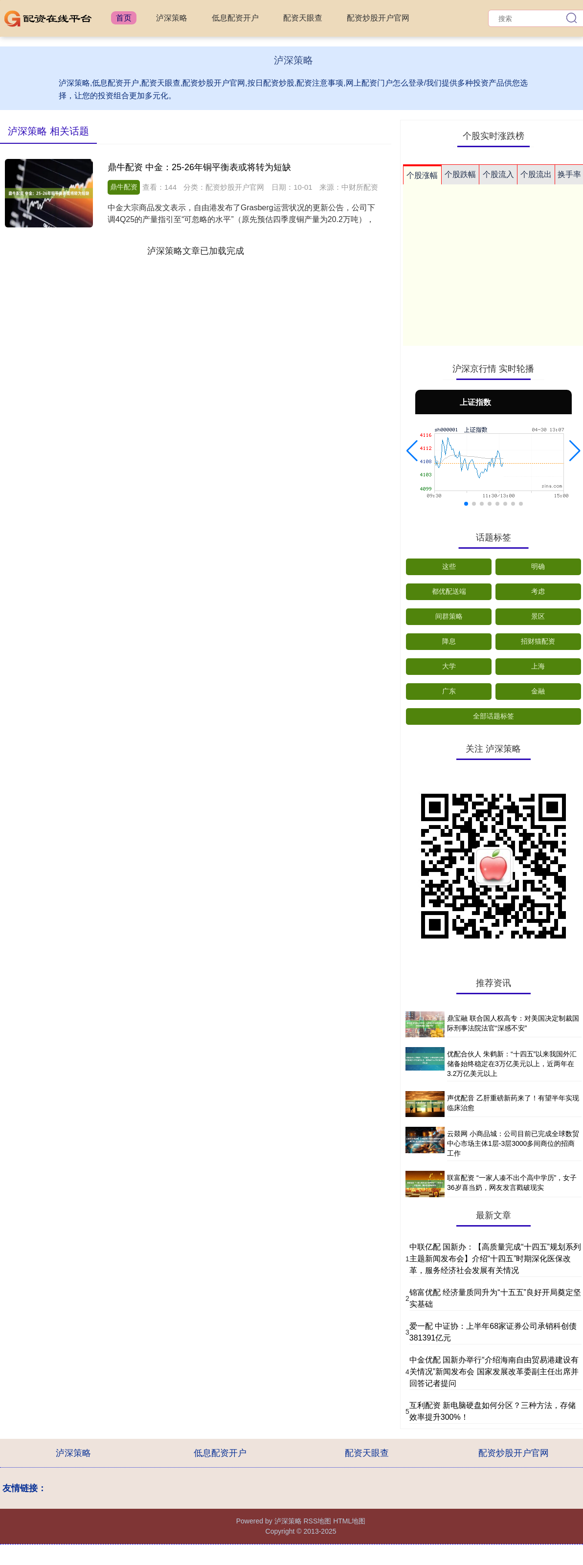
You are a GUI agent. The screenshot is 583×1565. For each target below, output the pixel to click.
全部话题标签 (493, 716)
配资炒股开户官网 (378, 18)
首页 (124, 18)
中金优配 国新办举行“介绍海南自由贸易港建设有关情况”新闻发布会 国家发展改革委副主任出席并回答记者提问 (494, 1371)
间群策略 (449, 616)
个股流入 (498, 174)
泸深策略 (171, 18)
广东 (449, 691)
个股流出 (536, 174)
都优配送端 (449, 591)
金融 (538, 691)
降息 (449, 641)
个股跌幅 (460, 174)
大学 (449, 666)
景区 (538, 616)
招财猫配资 (538, 641)
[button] (412, 451)
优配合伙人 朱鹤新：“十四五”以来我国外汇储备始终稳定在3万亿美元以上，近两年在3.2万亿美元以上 (512, 1063)
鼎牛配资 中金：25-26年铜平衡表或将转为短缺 (199, 167)
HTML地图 (349, 1521)
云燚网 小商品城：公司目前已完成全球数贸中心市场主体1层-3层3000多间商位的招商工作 (513, 1143)
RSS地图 (317, 1521)
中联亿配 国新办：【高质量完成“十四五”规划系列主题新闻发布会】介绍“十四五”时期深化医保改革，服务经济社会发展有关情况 (495, 1258)
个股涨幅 (422, 175)
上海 (538, 666)
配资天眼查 (302, 18)
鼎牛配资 (123, 187)
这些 (449, 566)
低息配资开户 (235, 18)
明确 (538, 566)
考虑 (538, 591)
